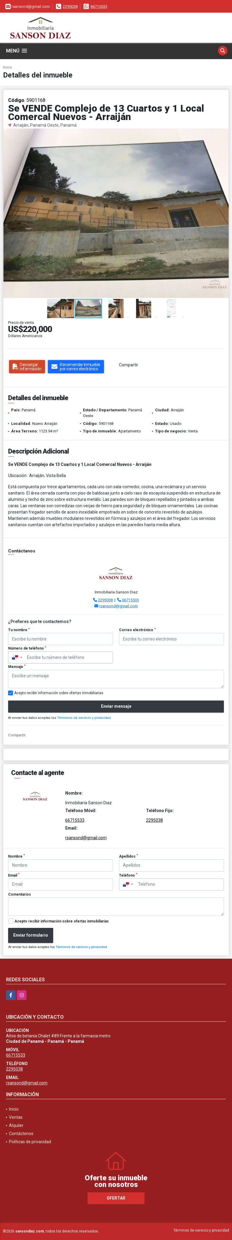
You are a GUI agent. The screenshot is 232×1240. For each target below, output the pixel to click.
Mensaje (17, 666)
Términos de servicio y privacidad (84, 718)
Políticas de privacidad (30, 1141)
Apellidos (128, 856)
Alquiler (16, 1125)
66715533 (98, 6)
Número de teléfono (27, 648)
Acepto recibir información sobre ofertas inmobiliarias (61, 921)
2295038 (70, 6)
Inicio (7, 67)
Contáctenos (21, 1133)
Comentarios (19, 894)
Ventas (16, 1117)
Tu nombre (19, 630)
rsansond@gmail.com (118, 606)
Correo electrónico (137, 630)
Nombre (16, 856)
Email (14, 875)
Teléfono (128, 875)
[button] (223, 134)
